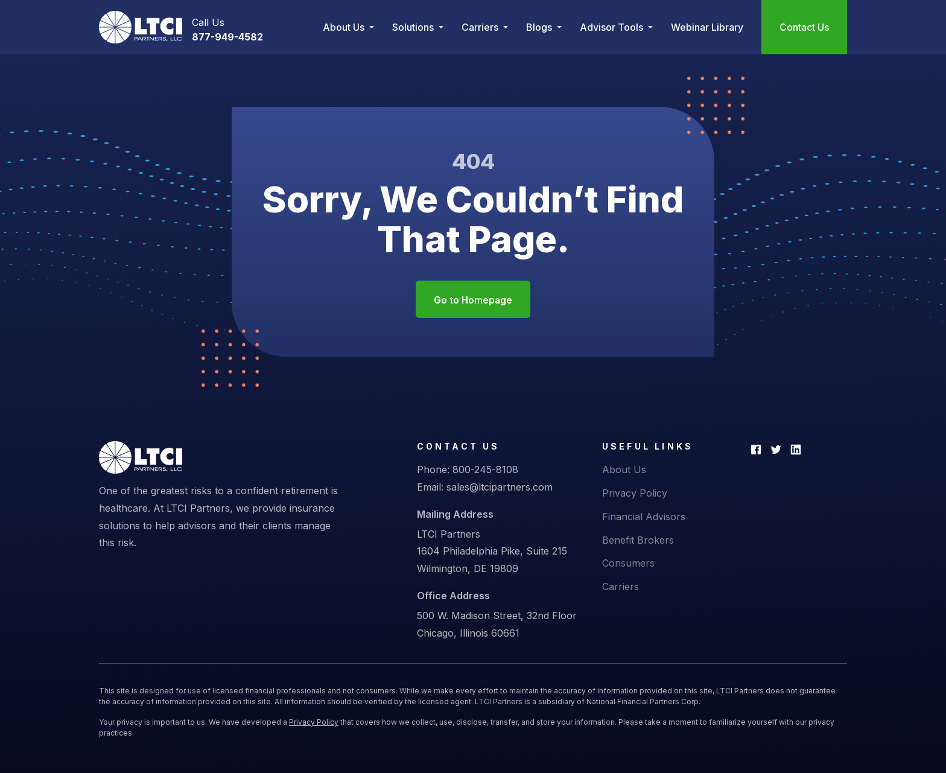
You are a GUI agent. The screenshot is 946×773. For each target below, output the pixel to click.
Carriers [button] (481, 27)
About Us (624, 470)
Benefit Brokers (638, 541)
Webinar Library (707, 27)
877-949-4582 (227, 37)
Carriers (620, 587)
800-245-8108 (485, 470)
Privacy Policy (634, 494)
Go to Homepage (473, 300)
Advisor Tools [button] (613, 27)
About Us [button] (345, 27)
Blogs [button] (540, 27)
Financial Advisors (643, 517)
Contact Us (804, 27)
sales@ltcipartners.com (499, 488)
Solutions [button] (414, 27)
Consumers (628, 564)
